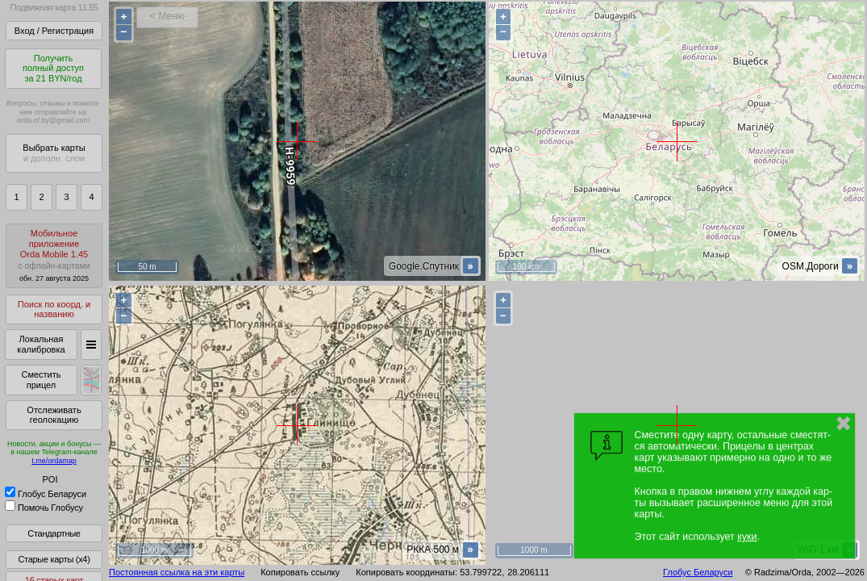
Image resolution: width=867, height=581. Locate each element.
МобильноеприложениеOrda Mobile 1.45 (54, 255)
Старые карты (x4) (54, 559)
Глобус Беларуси (45, 494)
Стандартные (53, 533)
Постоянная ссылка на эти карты (176, 572)
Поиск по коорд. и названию (54, 309)
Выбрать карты (54, 153)
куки (747, 536)
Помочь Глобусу (44, 507)
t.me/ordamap (54, 461)
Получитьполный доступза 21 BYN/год (53, 68)
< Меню (167, 16)
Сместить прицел (40, 380)
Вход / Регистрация (54, 31)
